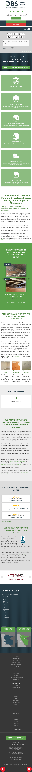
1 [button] (22, 51)
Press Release (16, 690)
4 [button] (29, 51)
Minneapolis (12, 240)
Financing (16, 696)
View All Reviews (6, 521)
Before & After (16, 717)
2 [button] (25, 51)
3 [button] (27, 51)
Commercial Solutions (16, 660)
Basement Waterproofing (16, 664)
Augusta (4, 599)
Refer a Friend (16, 709)
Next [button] (29, 279)
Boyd (4, 601)
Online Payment (16, 18)
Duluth (2, 240)
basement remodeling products (17, 461)
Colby (4, 610)
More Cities (6, 618)
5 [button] (31, 51)
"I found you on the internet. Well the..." (16, 509)
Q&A (16, 692)
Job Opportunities (16, 702)
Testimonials (16, 723)
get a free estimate (16, 738)
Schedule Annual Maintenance (16, 21)
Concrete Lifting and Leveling (16, 669)
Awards (16, 707)
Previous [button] (3, 279)
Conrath (4, 612)
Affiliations (16, 705)
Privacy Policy (14, 764)
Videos (16, 725)
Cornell (4, 614)
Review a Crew (16, 679)
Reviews (16, 715)
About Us (16, 685)
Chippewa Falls (6, 609)
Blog (16, 698)
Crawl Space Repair (16, 662)
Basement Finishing (16, 667)
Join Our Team (16, 24)
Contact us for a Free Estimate (16, 67)
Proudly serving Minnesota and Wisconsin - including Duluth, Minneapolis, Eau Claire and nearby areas (16, 14)
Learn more (19, 43)
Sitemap (26, 764)
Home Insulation (16, 671)
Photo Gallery (16, 719)
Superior (7, 240)
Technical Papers (16, 687)
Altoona (4, 598)
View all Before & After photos (15, 302)
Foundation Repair (16, 658)
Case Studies (16, 721)
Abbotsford (5, 596)
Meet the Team (16, 700)
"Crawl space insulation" (16, 500)
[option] (16, 42)
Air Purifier (16, 675)
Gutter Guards (16, 673)
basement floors (11, 464)
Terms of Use (20, 764)
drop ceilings (20, 464)
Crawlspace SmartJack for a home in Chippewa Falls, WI (16, 295)
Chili (4, 607)
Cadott (4, 604)
